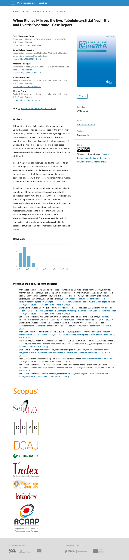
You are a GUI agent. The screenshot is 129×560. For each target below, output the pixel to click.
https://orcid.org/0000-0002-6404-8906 (27, 45)
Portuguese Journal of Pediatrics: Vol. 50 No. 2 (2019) (88, 319)
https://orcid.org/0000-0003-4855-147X (27, 73)
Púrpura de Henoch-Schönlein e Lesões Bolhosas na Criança (47, 367)
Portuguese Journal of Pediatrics (32, 3)
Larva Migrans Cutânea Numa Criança (93, 373)
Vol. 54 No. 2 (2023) (41, 11)
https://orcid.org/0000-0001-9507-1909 (27, 100)
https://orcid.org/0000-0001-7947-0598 (27, 59)
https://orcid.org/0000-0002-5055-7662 (27, 87)
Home (15, 11)
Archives (25, 11)
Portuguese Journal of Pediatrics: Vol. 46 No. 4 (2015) (45, 313)
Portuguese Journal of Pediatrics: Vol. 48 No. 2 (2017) (44, 376)
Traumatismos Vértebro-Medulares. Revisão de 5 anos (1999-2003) (59, 343)
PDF (83, 96)
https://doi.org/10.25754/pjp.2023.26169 (37, 108)
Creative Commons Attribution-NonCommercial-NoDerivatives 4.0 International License (94, 158)
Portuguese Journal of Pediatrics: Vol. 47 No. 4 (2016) (45, 304)
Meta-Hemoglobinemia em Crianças (98, 358)
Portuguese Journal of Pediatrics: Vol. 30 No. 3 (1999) (45, 361)
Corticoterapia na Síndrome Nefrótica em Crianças (43, 325)
